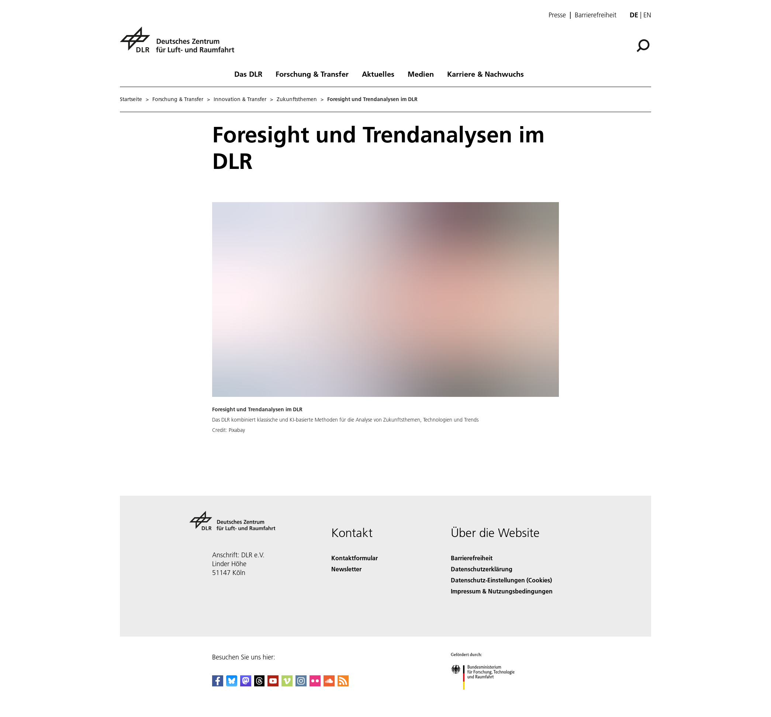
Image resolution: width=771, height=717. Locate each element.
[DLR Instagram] (301, 684)
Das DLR (248, 74)
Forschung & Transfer (312, 74)
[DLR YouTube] (273, 684)
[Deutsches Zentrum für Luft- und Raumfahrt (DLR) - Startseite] (180, 44)
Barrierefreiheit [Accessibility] (471, 558)
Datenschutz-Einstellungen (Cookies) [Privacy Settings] (501, 580)
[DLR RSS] (343, 684)
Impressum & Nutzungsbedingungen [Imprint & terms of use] (502, 591)
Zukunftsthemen (297, 99)
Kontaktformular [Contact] (354, 558)
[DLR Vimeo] (287, 684)
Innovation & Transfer (240, 99)
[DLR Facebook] (217, 684)
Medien (421, 74)
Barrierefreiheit (595, 15)
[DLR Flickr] (315, 684)
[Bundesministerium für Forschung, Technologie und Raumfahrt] (486, 696)
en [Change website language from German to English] (647, 15)
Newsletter (346, 569)
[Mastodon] (245, 684)
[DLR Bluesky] (231, 684)
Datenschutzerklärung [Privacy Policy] (481, 569)
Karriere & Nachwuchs (485, 74)
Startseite (131, 99)
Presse (557, 15)
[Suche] (643, 45)
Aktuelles (378, 74)
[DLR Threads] (259, 684)
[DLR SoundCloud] (329, 684)
